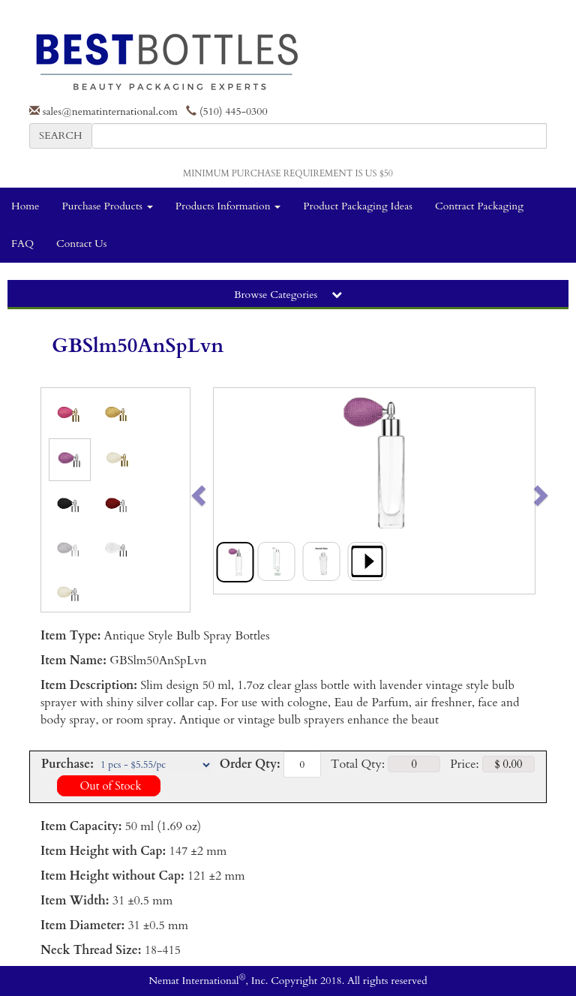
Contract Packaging (479, 206)
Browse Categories (288, 294)
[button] (230, 491)
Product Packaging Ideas (357, 206)
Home (25, 206)
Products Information (228, 206)
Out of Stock (108, 785)
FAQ (22, 243)
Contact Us (81, 243)
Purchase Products (107, 206)
